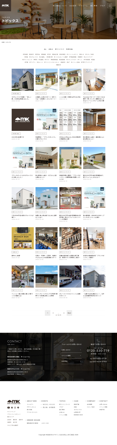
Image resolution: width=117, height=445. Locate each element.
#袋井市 (63, 62)
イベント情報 (66, 362)
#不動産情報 (72, 57)
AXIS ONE (45, 423)
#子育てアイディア (86, 62)
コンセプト (30, 404)
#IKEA (35, 59)
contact (103, 401)
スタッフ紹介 (91, 407)
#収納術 (43, 54)
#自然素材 (62, 59)
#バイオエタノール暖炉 (61, 57)
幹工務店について (60, 6)
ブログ (102, 6)
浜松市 (9, 419)
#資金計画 (55, 54)
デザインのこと (31, 407)
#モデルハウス (33, 57)
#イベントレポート (72, 54)
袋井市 (21, 419)
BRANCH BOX (32, 423)
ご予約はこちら (19, 380)
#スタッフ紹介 (89, 54)
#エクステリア (88, 57)
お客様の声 (77, 412)
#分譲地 (41, 59)
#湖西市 (80, 57)
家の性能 (29, 409)
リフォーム (83, 6)
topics (62, 401)
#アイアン (33, 62)
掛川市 (15, 422)
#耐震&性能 (54, 59)
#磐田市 (58, 65)
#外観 (26, 57)
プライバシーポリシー (14, 414)
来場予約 (65, 367)
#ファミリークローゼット (51, 62)
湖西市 (9, 422)
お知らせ (15, 254)
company (91, 401)
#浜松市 (31, 54)
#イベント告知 (75, 62)
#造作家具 (62, 54)
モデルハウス (78, 409)
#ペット (80, 59)
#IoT (68, 62)
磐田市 (15, 419)
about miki (32, 401)
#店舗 (93, 59)
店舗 (75, 407)
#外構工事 (50, 57)
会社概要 (89, 404)
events (44, 401)
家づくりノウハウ (41, 93)
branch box (78, 415)
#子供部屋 (87, 59)
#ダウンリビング (27, 59)
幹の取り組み (16, 93)
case (76, 401)
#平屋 (26, 62)
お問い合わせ (66, 356)
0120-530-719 (98, 356)
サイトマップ (11, 411)
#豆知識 (25, 54)
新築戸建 (76, 404)
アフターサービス (32, 412)
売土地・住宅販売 (49, 407)
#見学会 (37, 54)
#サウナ (47, 59)
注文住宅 (72, 6)
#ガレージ (40, 62)
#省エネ (81, 54)
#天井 (49, 54)
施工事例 (93, 6)
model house (49, 404)
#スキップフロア (71, 59)
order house (33, 420)
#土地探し (42, 57)
